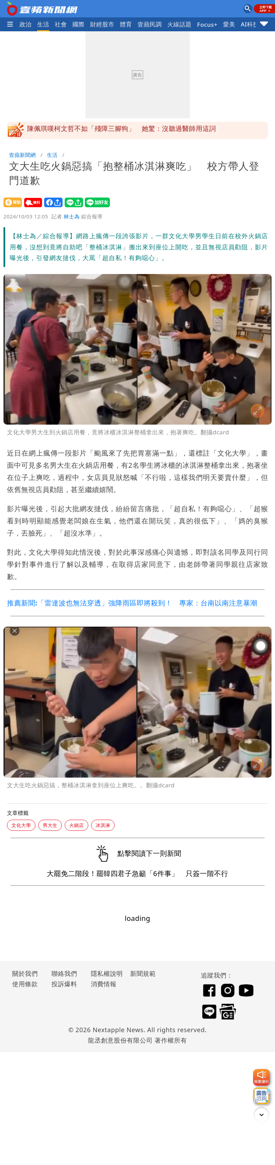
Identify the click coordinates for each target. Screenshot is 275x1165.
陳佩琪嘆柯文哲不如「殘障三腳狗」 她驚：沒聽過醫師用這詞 (121, 130)
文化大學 (21, 825)
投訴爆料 (64, 984)
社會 (61, 24)
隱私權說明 (104, 973)
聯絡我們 (64, 973)
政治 (25, 24)
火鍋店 (76, 825)
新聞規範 (143, 973)
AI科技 (250, 24)
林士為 (72, 216)
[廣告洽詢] (261, 1095)
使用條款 (25, 984)
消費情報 (103, 984)
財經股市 (102, 24)
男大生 (50, 825)
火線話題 (179, 24)
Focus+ (207, 25)
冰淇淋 (103, 825)
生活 (43, 24)
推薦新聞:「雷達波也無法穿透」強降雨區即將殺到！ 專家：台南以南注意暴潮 (132, 603)
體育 (126, 24)
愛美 (229, 24)
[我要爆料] (261, 1077)
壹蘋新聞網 (22, 154)
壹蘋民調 (150, 24)
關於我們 (25, 973)
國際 (78, 24)
